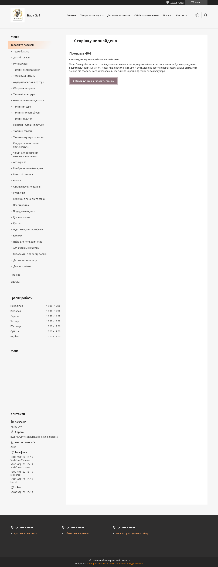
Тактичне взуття (22, 118)
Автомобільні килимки (26, 247)
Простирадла (21, 205)
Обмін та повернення (146, 15)
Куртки (17, 180)
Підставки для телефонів (28, 229)
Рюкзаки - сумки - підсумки (28, 125)
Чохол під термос (23, 174)
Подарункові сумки (24, 211)
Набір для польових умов (27, 241)
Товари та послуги (90, 15)
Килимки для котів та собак (29, 199)
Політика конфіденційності (130, 563)
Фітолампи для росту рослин (30, 254)
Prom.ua (126, 560)
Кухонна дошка (21, 217)
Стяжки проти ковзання (26, 186)
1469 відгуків (177, 2)
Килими (17, 235)
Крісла (17, 223)
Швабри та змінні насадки (28, 168)
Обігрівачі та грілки (24, 88)
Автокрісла (19, 162)
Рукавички (19, 192)
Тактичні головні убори (26, 112)
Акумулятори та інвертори (28, 82)
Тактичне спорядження (26, 69)
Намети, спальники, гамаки (28, 100)
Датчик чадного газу (25, 260)
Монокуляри (20, 63)
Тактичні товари (22, 131)
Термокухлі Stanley (24, 76)
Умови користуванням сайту (132, 533)
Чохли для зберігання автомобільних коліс (25, 154)
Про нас (167, 15)
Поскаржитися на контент (100, 563)
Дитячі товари (21, 57)
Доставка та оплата (118, 15)
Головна (71, 15)
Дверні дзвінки (22, 266)
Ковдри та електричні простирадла (26, 145)
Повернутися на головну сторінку (94, 81)
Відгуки (15, 281)
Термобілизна (21, 51)
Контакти (181, 15)
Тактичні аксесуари (24, 94)
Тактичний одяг (22, 106)
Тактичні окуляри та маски (28, 137)
